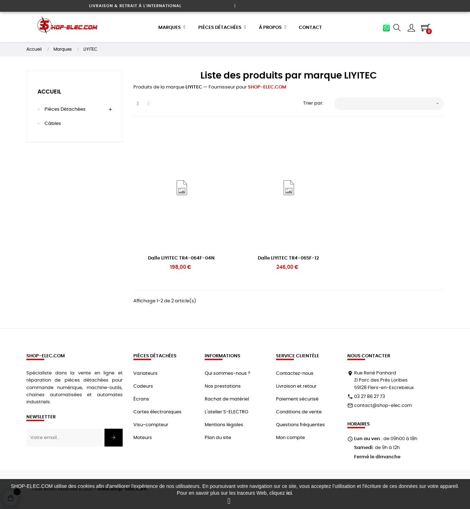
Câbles (53, 123)
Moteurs (142, 437)
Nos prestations (223, 386)
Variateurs (145, 373)
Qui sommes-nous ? (227, 373)
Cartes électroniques (157, 411)
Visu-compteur (150, 424)
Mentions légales (224, 424)
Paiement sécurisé (297, 399)
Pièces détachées (65, 109)
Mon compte (290, 437)
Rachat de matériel (227, 399)
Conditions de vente (299, 411)
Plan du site (218, 437)
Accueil (49, 91)
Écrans (141, 399)
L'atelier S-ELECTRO (226, 411)
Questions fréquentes (300, 424)
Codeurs (143, 386)
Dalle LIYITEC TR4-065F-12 (288, 258)
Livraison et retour (296, 386)
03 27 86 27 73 (369, 396)
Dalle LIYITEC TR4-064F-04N (181, 258)
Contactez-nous (294, 373)
